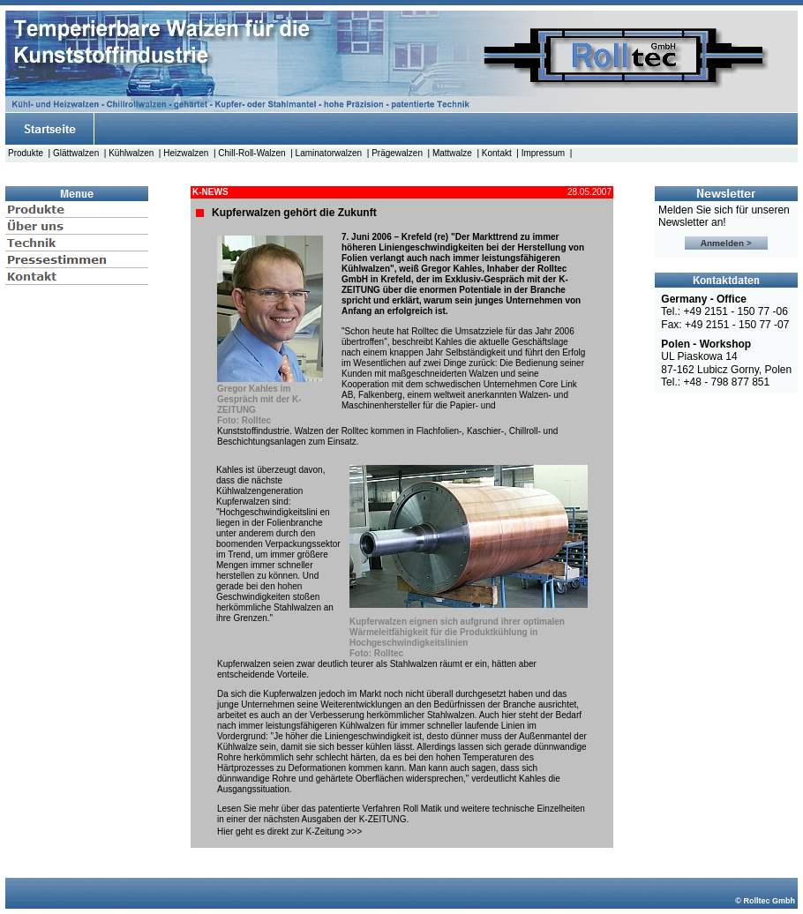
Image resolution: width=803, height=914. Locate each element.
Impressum (543, 153)
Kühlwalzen (131, 153)
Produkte (25, 153)
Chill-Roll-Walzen (251, 153)
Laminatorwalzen (329, 153)
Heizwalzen (185, 153)
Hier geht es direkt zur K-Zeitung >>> (289, 831)
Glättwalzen (76, 153)
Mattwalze (452, 153)
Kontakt (497, 153)
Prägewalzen (397, 153)
